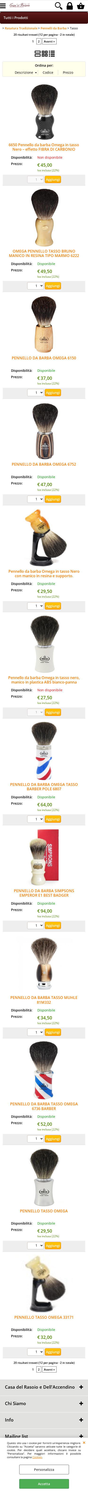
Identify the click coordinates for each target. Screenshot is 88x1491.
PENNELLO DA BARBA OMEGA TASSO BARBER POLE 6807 (44, 787)
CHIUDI (84, 1442)
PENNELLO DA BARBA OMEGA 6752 (44, 464)
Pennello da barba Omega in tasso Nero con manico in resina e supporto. (44, 573)
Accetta (44, 1484)
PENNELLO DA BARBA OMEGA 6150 (44, 358)
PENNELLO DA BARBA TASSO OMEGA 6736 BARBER (44, 1106)
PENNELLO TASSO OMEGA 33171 (44, 1317)
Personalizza (44, 1469)
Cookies (37, 1457)
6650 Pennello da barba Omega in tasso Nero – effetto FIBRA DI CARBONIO (44, 147)
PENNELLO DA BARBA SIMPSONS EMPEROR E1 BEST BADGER (44, 893)
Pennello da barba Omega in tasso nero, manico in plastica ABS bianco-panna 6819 (44, 682)
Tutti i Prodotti (16, 17)
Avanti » (49, 41)
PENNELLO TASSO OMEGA (44, 1211)
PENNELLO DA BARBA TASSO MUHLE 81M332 (43, 1000)
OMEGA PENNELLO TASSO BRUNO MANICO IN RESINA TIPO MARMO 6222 (44, 253)
